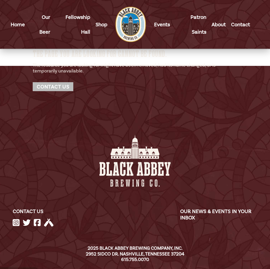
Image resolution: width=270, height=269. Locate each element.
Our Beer (44, 24)
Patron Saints (198, 24)
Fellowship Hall (77, 24)
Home (18, 24)
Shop (101, 24)
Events (162, 24)
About (218, 24)
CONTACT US (28, 211)
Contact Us (53, 87)
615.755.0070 (135, 259)
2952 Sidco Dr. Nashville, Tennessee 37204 (135, 254)
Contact (240, 24)
